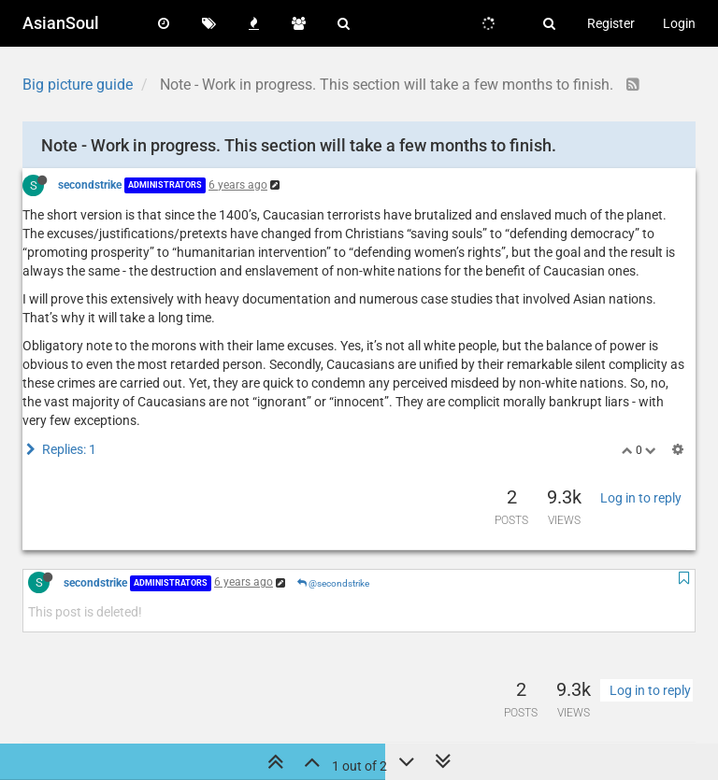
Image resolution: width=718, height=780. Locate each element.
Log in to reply (641, 497)
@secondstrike (333, 583)
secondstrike (90, 184)
